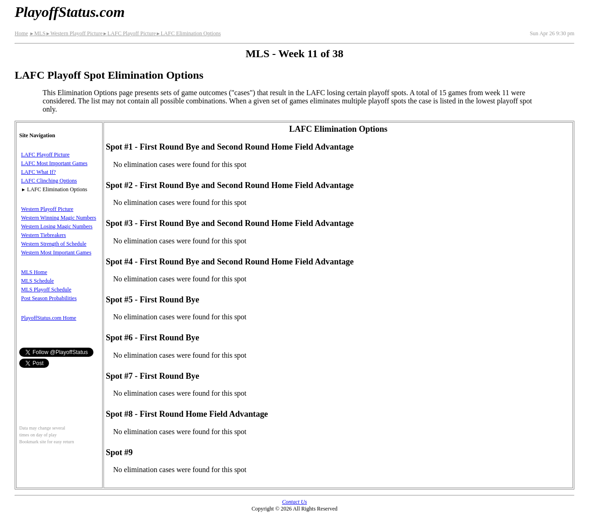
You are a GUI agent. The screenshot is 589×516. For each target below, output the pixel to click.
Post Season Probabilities (48, 298)
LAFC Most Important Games (54, 163)
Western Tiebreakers (43, 235)
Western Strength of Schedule (54, 244)
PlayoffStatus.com (70, 12)
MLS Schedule (37, 281)
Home (21, 33)
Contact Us (294, 502)
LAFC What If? (38, 172)
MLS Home (34, 272)
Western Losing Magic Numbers (57, 226)
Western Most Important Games (56, 252)
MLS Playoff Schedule (46, 289)
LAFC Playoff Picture (129, 33)
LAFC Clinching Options (49, 180)
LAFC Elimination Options (188, 33)
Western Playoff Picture (74, 33)
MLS (37, 33)
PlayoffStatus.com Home (48, 318)
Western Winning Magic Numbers (58, 218)
